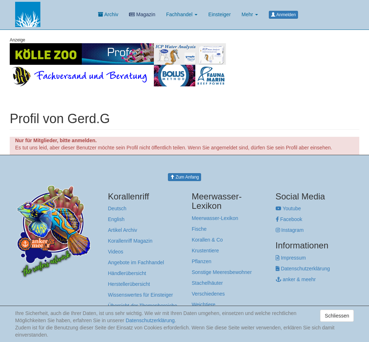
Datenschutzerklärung (303, 268)
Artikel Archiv (122, 230)
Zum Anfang (184, 177)
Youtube (288, 208)
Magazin (142, 14)
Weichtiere (203, 304)
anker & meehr (296, 279)
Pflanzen (201, 261)
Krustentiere (205, 250)
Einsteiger (219, 14)
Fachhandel (181, 14)
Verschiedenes (208, 294)
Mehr (249, 14)
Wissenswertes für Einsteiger (140, 295)
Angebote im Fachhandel (136, 262)
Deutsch (117, 208)
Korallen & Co (207, 240)
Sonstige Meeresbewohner (222, 272)
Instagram (290, 230)
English (116, 219)
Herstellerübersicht (129, 284)
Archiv (108, 14)
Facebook (289, 219)
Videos (116, 252)
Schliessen (337, 316)
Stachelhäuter (207, 283)
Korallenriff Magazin (130, 241)
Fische (199, 229)
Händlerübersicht (127, 273)
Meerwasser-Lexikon (215, 218)
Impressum (291, 258)
